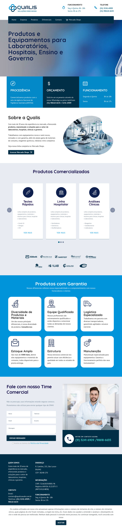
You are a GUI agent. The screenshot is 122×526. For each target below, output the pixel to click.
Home (14, 19)
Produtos (34, 19)
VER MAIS (28, 233)
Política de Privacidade (39, 443)
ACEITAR (61, 522)
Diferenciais (46, 19)
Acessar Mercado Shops (21, 152)
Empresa (23, 19)
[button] (9, 210)
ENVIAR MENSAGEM (17, 438)
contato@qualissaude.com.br (19, 496)
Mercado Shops (73, 19)
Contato (58, 19)
